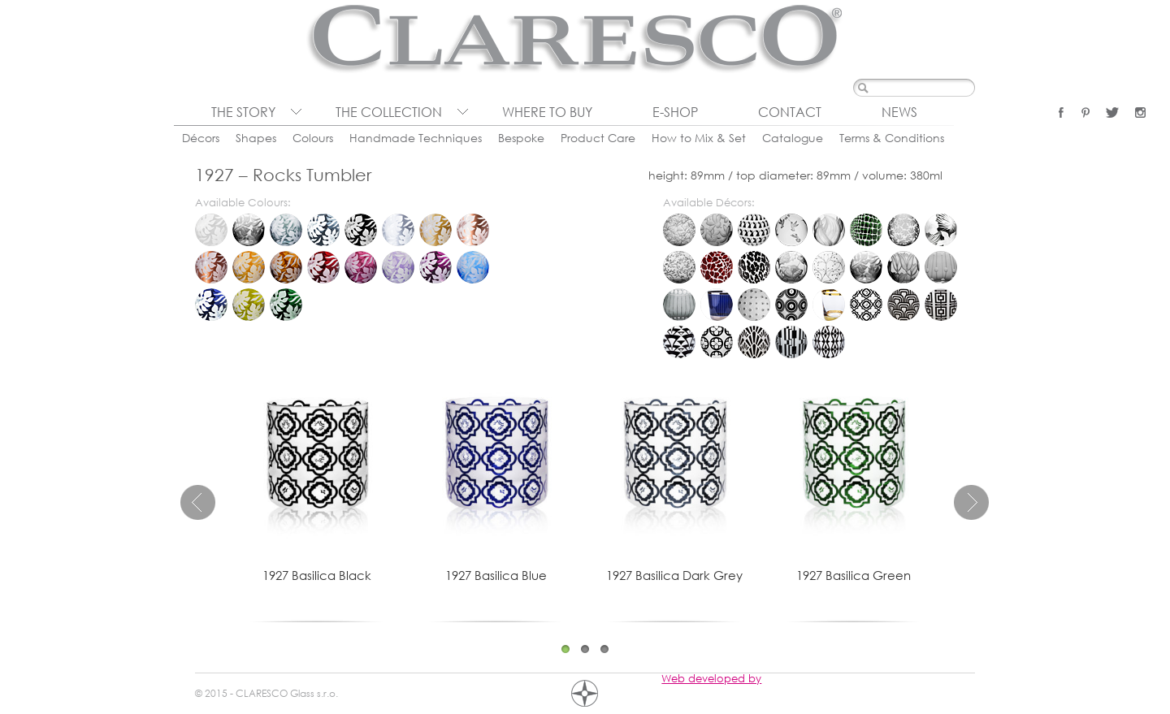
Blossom (716, 230)
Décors (200, 138)
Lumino (754, 304)
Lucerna (754, 342)
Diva (679, 342)
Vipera (828, 342)
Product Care (598, 138)
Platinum (398, 230)
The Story (243, 112)
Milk (211, 230)
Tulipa (903, 267)
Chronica (679, 304)
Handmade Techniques (415, 138)
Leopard (754, 267)
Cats (754, 230)
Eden (941, 230)
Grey (286, 230)
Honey (248, 267)
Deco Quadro (941, 304)
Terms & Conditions (891, 138)
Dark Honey (286, 267)
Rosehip (828, 267)
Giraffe (716, 267)
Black (360, 230)
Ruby (323, 267)
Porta (791, 342)
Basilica (866, 304)
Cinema (903, 304)
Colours (312, 138)
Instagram (1140, 112)
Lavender (398, 267)
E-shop (675, 112)
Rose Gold (473, 230)
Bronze (211, 267)
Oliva (248, 304)
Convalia (828, 230)
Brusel (941, 267)
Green (286, 304)
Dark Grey (323, 230)
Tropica (866, 267)
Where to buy (547, 112)
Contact (789, 112)
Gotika (716, 342)
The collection (389, 112)
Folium (679, 267)
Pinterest (1085, 112)
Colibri (791, 230)
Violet (435, 267)
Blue (211, 304)
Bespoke (521, 138)
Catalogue (792, 138)
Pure (828, 304)
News (899, 112)
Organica (791, 304)
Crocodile (866, 230)
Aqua (473, 267)
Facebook (1061, 112)
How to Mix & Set (699, 138)
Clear (248, 230)
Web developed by (711, 678)
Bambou (679, 230)
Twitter (1112, 112)
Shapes (256, 138)
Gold (435, 230)
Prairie (791, 267)
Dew (903, 230)
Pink (360, 267)
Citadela (716, 304)
